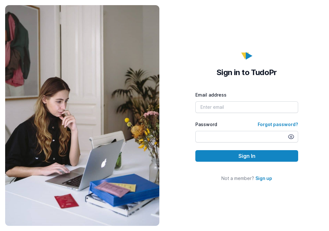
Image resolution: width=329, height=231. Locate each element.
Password (206, 124)
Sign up (263, 178)
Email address (211, 95)
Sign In (246, 156)
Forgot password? (278, 124)
